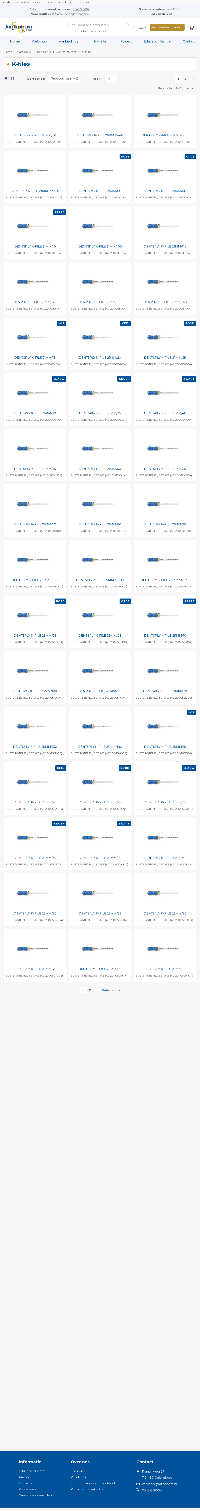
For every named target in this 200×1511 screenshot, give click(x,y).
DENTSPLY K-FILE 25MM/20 (35, 802)
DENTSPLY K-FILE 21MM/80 (100, 524)
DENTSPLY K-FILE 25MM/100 (35, 691)
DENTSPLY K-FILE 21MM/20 (100, 357)
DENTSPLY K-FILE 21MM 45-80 (165, 135)
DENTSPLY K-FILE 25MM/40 (100, 858)
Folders (126, 41)
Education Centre (157, 41)
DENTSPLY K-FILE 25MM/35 (35, 858)
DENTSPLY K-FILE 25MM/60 (165, 913)
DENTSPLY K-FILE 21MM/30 (35, 413)
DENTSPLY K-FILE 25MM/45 (165, 858)
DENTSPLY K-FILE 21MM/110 (165, 246)
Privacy (24, 1477)
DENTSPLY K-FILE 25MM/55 (100, 913)
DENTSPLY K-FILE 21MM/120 (35, 302)
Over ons (77, 1471)
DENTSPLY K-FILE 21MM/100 (100, 246)
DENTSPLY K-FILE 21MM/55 (165, 469)
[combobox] (99, 25)
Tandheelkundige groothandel (94, 1483)
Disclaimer (27, 1483)
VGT (169, 14)
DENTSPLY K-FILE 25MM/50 (35, 913)
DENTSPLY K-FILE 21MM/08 (165, 191)
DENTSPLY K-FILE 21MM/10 (35, 246)
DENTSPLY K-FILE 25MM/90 (165, 969)
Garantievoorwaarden (35, 1495)
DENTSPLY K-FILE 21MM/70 (35, 524)
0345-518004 (81, 9)
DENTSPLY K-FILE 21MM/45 (35, 469)
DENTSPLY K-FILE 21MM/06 (100, 191)
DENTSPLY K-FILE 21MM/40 (165, 413)
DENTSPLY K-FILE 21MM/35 (100, 413)
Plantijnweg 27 (153, 1471)
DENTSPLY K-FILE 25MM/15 (165, 747)
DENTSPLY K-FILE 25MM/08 (99, 635)
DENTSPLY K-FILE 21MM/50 (100, 469)
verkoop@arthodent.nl (159, 1484)
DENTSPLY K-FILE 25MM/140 (100, 747)
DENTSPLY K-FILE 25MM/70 (35, 969)
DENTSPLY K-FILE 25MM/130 (35, 747)
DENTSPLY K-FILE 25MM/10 (165, 635)
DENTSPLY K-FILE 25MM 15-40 (34, 580)
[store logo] (19, 27)
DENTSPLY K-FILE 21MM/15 (35, 357)
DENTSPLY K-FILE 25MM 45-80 (100, 580)
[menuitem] (15, 41)
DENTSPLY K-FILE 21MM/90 (165, 524)
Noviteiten (100, 41)
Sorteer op (36, 79)
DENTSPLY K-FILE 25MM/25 (100, 802)
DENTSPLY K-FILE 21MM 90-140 (35, 191)
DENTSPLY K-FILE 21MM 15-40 (100, 135)
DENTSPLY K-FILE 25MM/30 (165, 802)
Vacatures (78, 1477)
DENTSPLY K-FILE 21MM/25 (165, 357)
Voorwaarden (29, 1489)
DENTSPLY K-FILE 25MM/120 (165, 691)
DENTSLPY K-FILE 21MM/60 (35, 135)
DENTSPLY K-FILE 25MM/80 (99, 969)
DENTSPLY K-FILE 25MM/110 (100, 691)
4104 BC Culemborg (156, 1477)
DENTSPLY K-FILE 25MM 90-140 (165, 580)
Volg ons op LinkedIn (87, 1489)
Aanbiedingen (69, 41)
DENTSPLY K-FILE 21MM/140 (165, 302)
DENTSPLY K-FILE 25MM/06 (35, 635)
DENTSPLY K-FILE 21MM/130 (100, 302)
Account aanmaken (167, 27)
